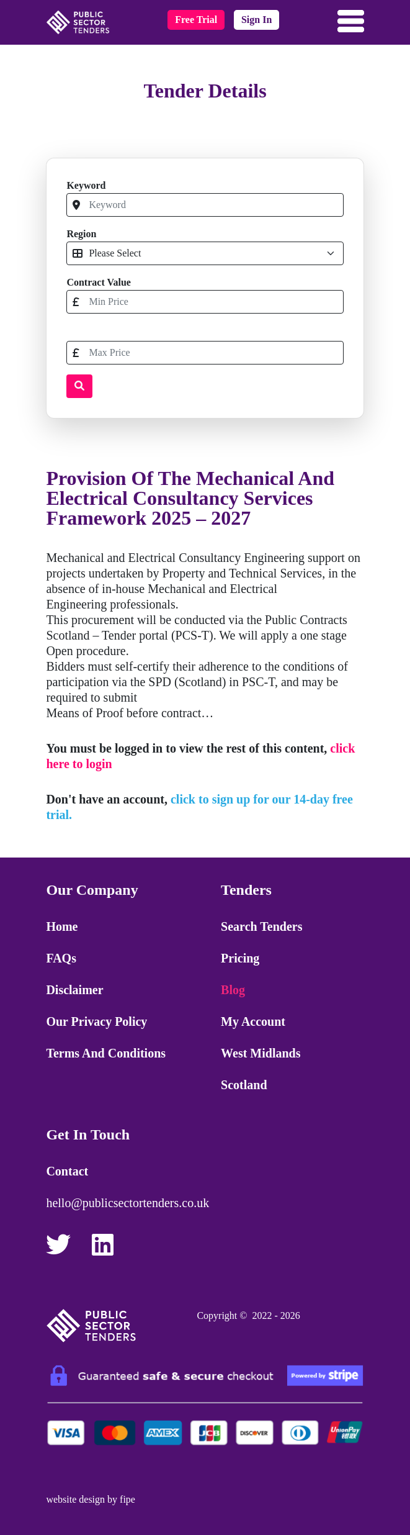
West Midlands (260, 1053)
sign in (256, 19)
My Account (253, 1021)
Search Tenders (261, 926)
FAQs (61, 958)
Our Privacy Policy (96, 1021)
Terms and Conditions (106, 1053)
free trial (196, 19)
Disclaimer (74, 990)
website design (75, 1499)
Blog (233, 990)
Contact (67, 1171)
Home (62, 926)
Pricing (240, 958)
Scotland (244, 1085)
